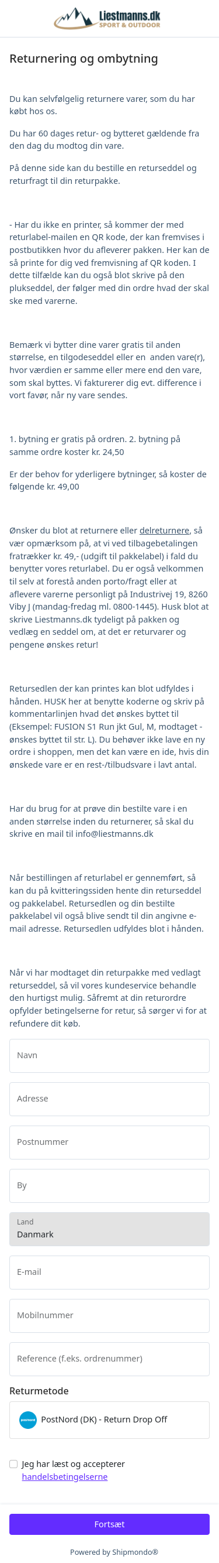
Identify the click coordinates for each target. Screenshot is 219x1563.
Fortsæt (110, 1524)
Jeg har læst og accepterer (73, 1470)
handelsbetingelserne (65, 1476)
